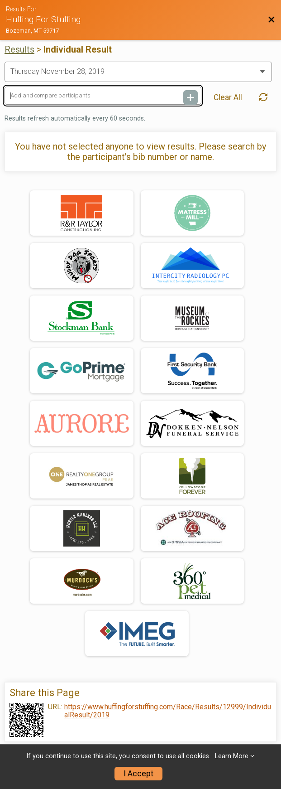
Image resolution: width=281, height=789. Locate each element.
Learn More (231, 756)
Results (19, 49)
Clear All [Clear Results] (228, 97)
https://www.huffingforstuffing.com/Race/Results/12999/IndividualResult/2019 (167, 711)
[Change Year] (138, 72)
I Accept (138, 773)
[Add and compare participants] (103, 96)
